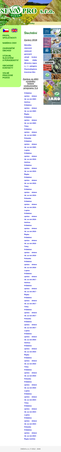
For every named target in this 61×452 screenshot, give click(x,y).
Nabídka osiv (10, 43)
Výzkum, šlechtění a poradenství (10, 58)
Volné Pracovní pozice (8, 75)
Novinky (30, 23)
